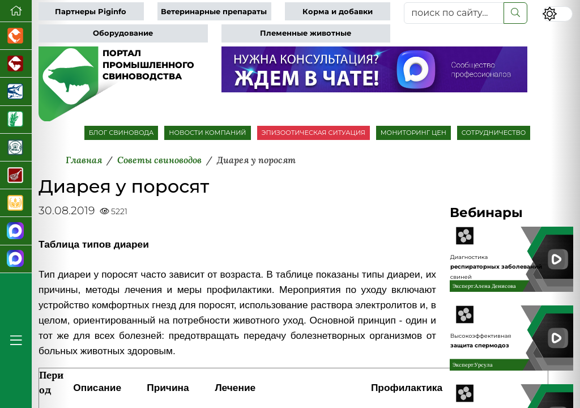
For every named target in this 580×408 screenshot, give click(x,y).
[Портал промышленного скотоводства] (16, 64)
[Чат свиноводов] (16, 259)
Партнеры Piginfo (90, 11)
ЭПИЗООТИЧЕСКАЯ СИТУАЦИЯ (313, 133)
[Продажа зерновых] (16, 203)
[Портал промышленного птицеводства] (16, 36)
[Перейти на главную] (16, 11)
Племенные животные (305, 33)
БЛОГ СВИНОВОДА (121, 133)
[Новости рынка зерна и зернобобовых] (16, 120)
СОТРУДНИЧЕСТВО (494, 133)
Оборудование (123, 33)
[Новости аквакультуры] (16, 91)
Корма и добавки (337, 11)
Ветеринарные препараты (214, 11)
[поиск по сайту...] (454, 13)
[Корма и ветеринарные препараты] (16, 148)
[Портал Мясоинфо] (16, 175)
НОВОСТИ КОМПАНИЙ (207, 133)
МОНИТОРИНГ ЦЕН (413, 133)
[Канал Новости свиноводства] (16, 231)
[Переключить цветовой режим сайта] (557, 14)
